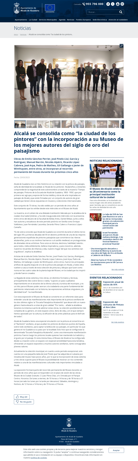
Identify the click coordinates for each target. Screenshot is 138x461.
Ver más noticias (118, 269)
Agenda (62, 19)
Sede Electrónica (100, 19)
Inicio (16, 34)
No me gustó (24, 402)
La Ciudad (33, 19)
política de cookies (39, 457)
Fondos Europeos (83, 19)
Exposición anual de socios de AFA (113, 283)
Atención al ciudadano (118, 19)
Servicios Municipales (48, 19)
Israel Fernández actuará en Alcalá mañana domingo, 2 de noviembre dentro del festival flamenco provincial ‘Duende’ (113, 238)
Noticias (70, 19)
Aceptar (116, 450)
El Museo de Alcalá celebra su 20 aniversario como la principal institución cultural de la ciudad (105, 193)
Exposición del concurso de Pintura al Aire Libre (113, 304)
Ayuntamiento (21, 19)
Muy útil (21, 397)
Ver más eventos (117, 322)
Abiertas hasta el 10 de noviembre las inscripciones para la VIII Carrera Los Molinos (107, 262)
